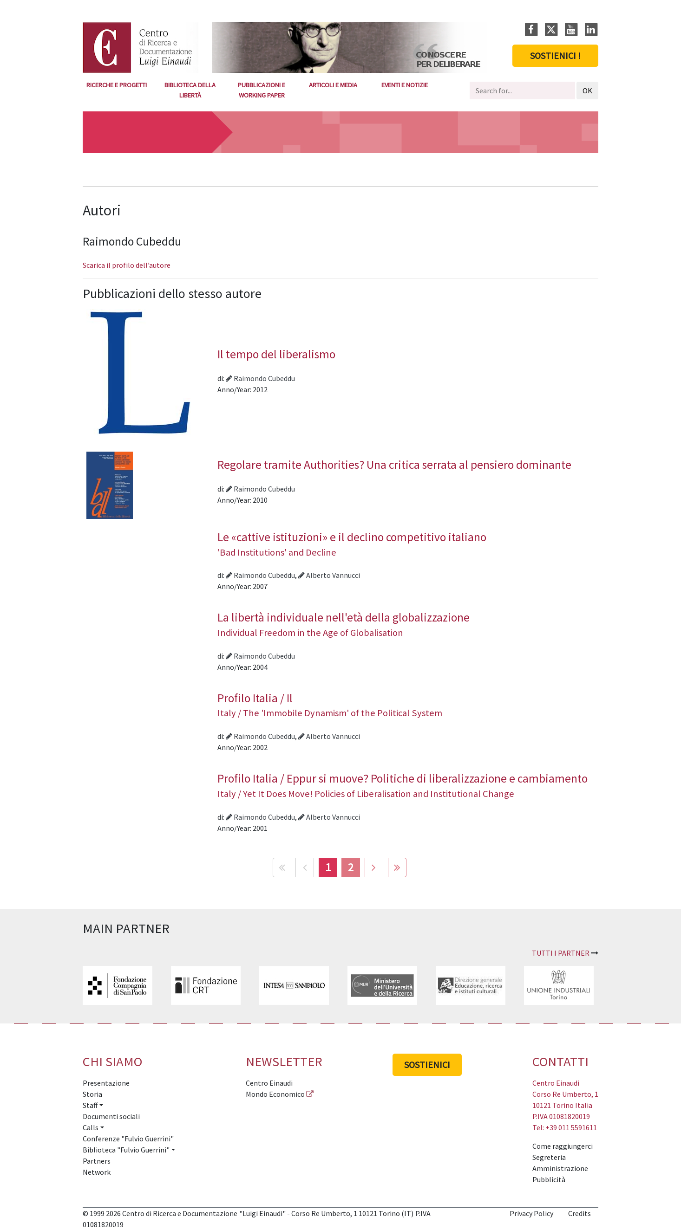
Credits (579, 1213)
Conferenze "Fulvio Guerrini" (128, 1138)
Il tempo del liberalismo (276, 354)
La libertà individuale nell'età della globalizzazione (404, 624)
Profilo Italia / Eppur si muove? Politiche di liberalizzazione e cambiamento (404, 785)
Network (97, 1172)
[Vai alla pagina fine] (397, 867)
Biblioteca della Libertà (190, 90)
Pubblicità (548, 1179)
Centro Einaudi (269, 1083)
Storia (92, 1094)
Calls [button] (90, 1127)
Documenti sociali (111, 1116)
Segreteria (549, 1157)
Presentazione (106, 1083)
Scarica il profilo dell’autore (126, 265)
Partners (97, 1160)
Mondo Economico (275, 1094)
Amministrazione (560, 1168)
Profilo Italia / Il (404, 705)
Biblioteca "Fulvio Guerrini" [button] (126, 1149)
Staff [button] (90, 1105)
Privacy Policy (531, 1213)
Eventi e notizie (404, 85)
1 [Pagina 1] (328, 867)
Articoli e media (333, 85)
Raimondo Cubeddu (260, 378)
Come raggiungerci (562, 1146)
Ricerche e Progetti (116, 85)
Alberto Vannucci (329, 575)
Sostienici (427, 1064)
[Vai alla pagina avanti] (374, 867)
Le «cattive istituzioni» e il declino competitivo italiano (404, 544)
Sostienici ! (555, 55)
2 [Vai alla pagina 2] (351, 867)
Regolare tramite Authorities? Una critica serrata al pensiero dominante (394, 464)
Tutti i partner (560, 953)
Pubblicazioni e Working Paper (261, 90)
